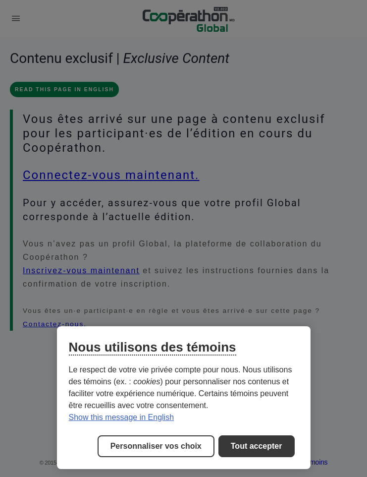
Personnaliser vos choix (156, 446)
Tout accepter (256, 446)
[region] (184, 397)
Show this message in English (121, 417)
